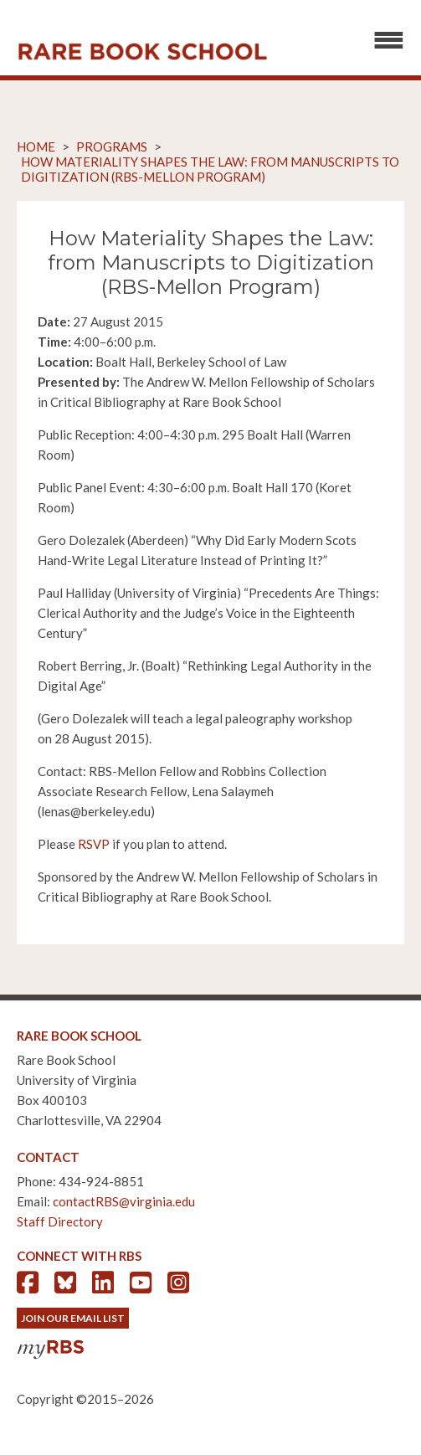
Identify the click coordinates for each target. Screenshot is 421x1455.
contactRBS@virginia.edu (124, 1201)
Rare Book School (142, 52)
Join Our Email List (73, 1318)
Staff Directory (60, 1221)
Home (36, 146)
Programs (111, 146)
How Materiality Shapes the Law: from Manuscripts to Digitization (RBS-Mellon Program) (210, 169)
